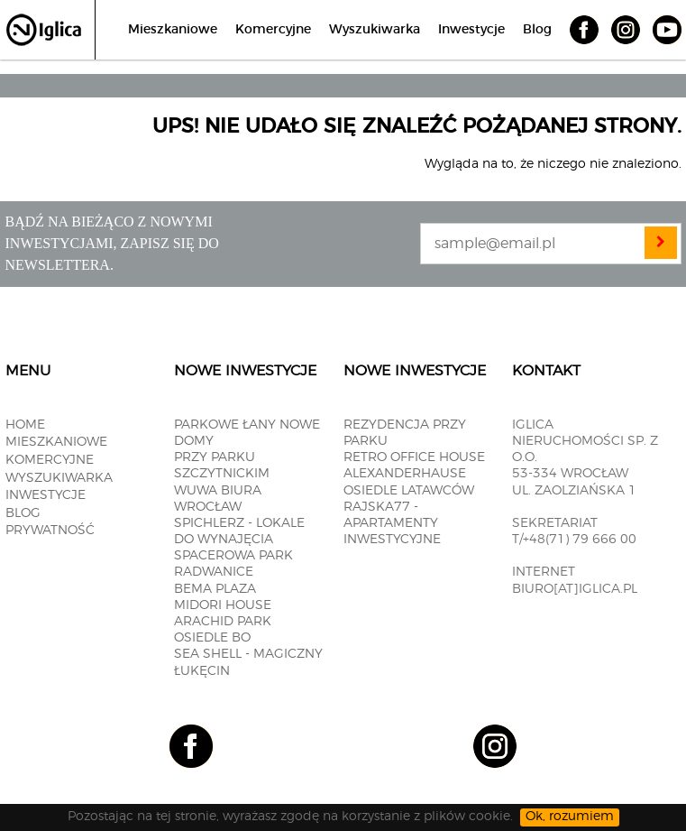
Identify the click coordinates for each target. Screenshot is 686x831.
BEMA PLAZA (215, 589)
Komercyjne (273, 29)
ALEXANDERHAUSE (404, 473)
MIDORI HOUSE (222, 605)
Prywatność (50, 530)
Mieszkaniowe (172, 29)
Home (25, 425)
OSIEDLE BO (212, 638)
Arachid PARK (222, 621)
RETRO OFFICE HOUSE (414, 457)
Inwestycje (471, 29)
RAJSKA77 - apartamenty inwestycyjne (392, 523)
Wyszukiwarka (374, 29)
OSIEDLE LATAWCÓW (408, 491)
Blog (537, 29)
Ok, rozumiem (570, 816)
